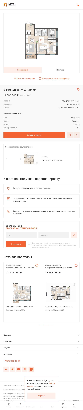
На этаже (60, 70)
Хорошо (41, 396)
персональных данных (59, 243)
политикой (36, 245)
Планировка (22, 70)
